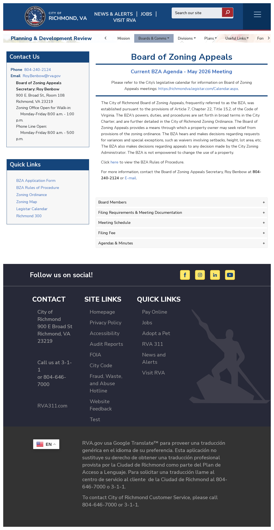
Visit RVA (153, 372)
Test (95, 419)
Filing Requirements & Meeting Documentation (140, 212)
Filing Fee (106, 232)
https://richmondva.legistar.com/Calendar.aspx (198, 88)
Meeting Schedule (114, 222)
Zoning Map (26, 201)
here (114, 162)
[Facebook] (186, 274)
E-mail (130, 178)
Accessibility (104, 333)
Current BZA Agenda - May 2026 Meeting (181, 71)
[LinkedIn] (216, 274)
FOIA (95, 354)
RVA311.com (52, 405)
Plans (213, 38)
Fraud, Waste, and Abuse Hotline (106, 383)
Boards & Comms (154, 38)
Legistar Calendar (32, 208)
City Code (101, 365)
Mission (124, 38)
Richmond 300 (29, 216)
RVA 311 (152, 344)
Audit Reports (106, 344)
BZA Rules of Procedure (37, 187)
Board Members (112, 202)
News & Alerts (113, 14)
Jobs (147, 322)
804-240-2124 (37, 69)
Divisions (188, 38)
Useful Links (240, 38)
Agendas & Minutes (115, 243)
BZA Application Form (35, 180)
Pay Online (154, 311)
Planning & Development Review (51, 38)
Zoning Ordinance (31, 194)
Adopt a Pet (156, 333)
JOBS (146, 14)
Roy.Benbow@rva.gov (42, 75)
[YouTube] (230, 274)
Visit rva (124, 20)
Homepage (102, 311)
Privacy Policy (105, 322)
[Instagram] (201, 274)
